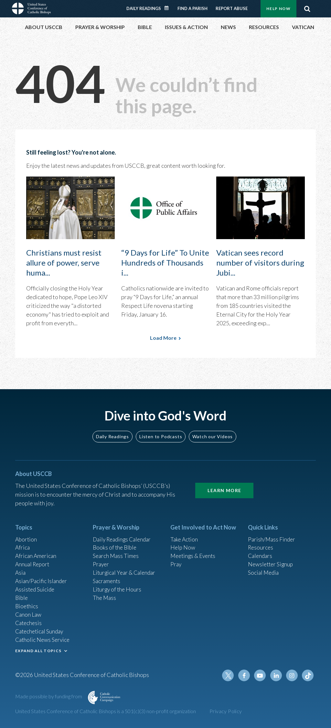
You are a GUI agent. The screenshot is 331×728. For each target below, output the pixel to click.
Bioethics (27, 603)
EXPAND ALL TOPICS (38, 649)
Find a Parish (192, 8)
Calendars (261, 551)
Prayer (101, 560)
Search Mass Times (116, 551)
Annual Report (33, 560)
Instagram (292, 675)
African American (36, 551)
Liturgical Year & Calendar (126, 568)
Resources (261, 542)
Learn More (224, 485)
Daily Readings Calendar (169, 8)
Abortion (26, 534)
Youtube (261, 675)
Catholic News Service (43, 638)
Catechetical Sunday (40, 629)
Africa (22, 542)
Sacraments (107, 577)
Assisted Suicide (35, 586)
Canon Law (28, 612)
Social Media (264, 568)
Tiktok (308, 675)
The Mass (105, 595)
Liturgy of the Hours (118, 586)
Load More (163, 338)
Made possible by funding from (49, 696)
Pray (176, 560)
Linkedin (277, 675)
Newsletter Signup (271, 560)
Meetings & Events (194, 551)
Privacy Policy (225, 711)
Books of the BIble (115, 542)
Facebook (246, 675)
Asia (20, 568)
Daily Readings (143, 8)
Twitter (230, 675)
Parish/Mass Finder (272, 534)
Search (307, 9)
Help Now (278, 8)
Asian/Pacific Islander (42, 577)
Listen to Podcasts (160, 431)
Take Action (184, 534)
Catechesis (29, 621)
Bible (22, 595)
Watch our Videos (212, 431)
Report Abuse (232, 8)
